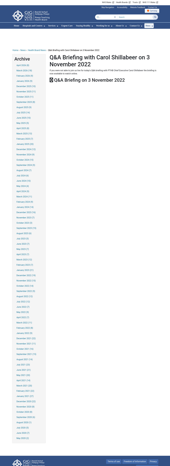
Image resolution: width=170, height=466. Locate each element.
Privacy (153, 443)
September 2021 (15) (26, 336)
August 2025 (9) (24, 89)
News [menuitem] (147, 26)
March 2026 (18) (24, 52)
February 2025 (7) (25, 121)
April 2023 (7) (23, 236)
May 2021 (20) (23, 357)
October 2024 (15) (25, 142)
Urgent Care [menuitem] (66, 26)
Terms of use (114, 443)
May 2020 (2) (23, 420)
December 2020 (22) (26, 383)
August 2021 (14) (25, 341)
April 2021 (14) (23, 362)
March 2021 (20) (24, 368)
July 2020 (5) (23, 410)
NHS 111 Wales (149, 2)
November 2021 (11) (26, 326)
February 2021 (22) (25, 373)
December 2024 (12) (26, 131)
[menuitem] (44, 26)
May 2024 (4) (23, 168)
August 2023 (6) (24, 215)
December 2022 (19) (26, 257)
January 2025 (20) (25, 126)
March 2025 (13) (24, 115)
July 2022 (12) (23, 284)
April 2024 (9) (23, 173)
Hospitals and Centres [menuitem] (32, 26)
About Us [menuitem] (120, 26)
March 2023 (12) (24, 242)
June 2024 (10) (24, 163)
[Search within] (106, 17)
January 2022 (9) (24, 315)
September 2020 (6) (26, 399)
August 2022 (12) (25, 278)
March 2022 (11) (24, 305)
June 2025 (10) (24, 100)
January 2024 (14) (25, 189)
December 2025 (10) (26, 68)
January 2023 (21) (25, 252)
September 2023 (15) (26, 210)
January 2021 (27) (25, 378)
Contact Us (152, 7)
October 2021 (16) (25, 331)
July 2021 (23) (23, 347)
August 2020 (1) (24, 404)
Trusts (135, 2)
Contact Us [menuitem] (135, 26)
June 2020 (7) (23, 415)
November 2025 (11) (26, 73)
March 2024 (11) (24, 179)
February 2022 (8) (25, 310)
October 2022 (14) (25, 268)
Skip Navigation (107, 7)
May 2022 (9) (23, 294)
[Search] (155, 17)
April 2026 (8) (23, 47)
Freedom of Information (135, 443)
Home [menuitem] (16, 26)
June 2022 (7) (23, 289)
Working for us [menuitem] (103, 26)
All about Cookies (146, 449)
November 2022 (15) (26, 263)
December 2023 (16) (26, 194)
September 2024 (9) (26, 147)
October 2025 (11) (25, 79)
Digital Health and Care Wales (141, 462)
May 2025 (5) (23, 105)
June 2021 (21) (24, 352)
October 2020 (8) (24, 394)
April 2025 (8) (23, 110)
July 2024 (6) (23, 158)
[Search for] (135, 17)
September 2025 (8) (26, 84)
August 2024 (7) (24, 152)
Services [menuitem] (52, 26)
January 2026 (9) (24, 63)
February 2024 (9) (25, 184)
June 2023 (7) (23, 226)
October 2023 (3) (24, 205)
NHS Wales (106, 2)
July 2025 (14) (23, 94)
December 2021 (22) (26, 320)
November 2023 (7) (26, 200)
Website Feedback (137, 7)
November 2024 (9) (26, 137)
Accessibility (122, 7)
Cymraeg (153, 11)
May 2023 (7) (23, 231)
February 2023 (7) (25, 247)
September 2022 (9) (26, 273)
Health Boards (122, 2)
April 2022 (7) (23, 299)
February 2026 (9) (25, 58)
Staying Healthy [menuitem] (83, 26)
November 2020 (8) (26, 389)
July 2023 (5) (23, 221)
